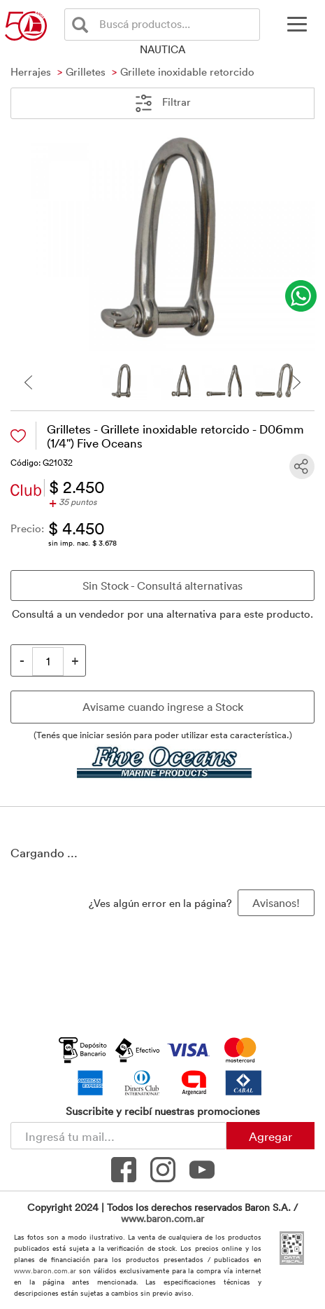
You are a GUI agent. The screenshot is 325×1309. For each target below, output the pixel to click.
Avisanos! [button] (276, 903)
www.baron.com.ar (162, 1218)
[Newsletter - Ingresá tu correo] (118, 1135)
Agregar (270, 1136)
